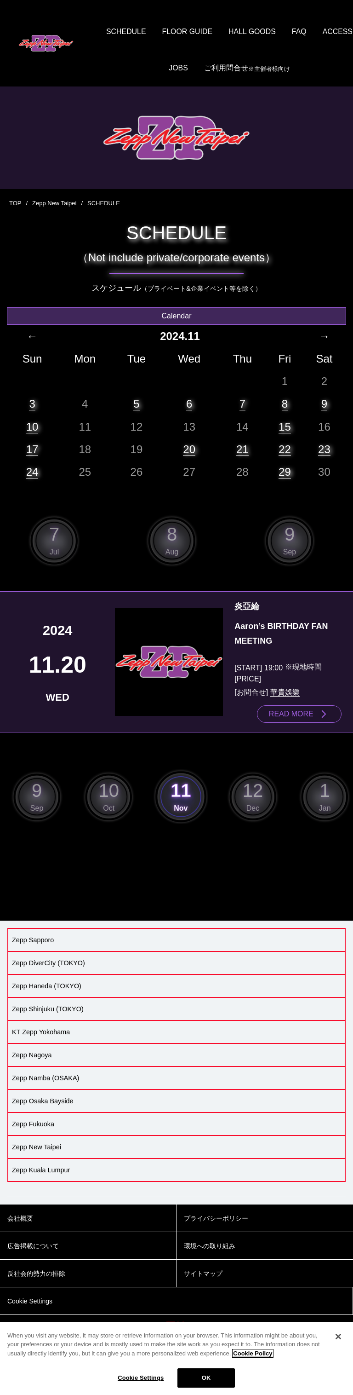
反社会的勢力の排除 (36, 1274)
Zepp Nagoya (31, 1055)
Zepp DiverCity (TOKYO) (48, 963)
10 (32, 427)
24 (32, 472)
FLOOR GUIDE (210, 32)
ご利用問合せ (270, 69)
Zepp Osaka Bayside (43, 1101)
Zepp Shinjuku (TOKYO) (48, 1009)
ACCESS (161, 69)
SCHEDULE (149, 32)
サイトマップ (203, 1274)
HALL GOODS (275, 32)
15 (285, 427)
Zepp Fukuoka (33, 1124)
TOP (15, 204)
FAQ (322, 32)
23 (324, 450)
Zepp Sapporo (33, 940)
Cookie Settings (141, 1377)
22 (285, 450)
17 (32, 450)
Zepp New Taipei (54, 204)
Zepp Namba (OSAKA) (45, 1078)
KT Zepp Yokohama (41, 1032)
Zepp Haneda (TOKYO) (46, 986)
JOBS (201, 69)
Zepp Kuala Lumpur (41, 1170)
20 (189, 450)
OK (206, 1377)
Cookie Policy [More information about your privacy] (252, 1353)
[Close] (338, 1336)
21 (242, 450)
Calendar (177, 316)
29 (285, 472)
